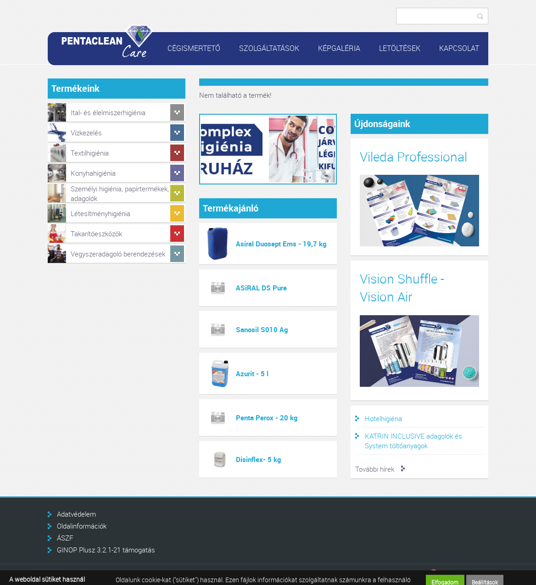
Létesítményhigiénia (100, 213)
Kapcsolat (459, 48)
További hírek (374, 469)
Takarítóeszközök (96, 233)
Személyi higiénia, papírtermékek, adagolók (120, 193)
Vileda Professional (413, 156)
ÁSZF (65, 537)
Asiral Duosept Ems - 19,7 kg (281, 243)
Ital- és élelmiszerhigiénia (108, 112)
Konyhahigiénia (93, 173)
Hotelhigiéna (383, 418)
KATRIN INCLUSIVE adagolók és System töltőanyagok (413, 440)
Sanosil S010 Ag (262, 329)
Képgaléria (339, 48)
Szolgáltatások (269, 48)
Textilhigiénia (90, 152)
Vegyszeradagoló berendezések (118, 253)
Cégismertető (194, 48)
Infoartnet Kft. (458, 574)
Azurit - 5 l (252, 373)
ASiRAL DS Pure (261, 287)
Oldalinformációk (81, 525)
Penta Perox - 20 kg (266, 417)
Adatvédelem (76, 513)
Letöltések (399, 48)
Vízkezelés (86, 132)
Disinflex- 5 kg (258, 459)
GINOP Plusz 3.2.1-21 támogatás (106, 549)
